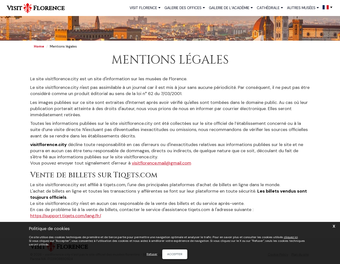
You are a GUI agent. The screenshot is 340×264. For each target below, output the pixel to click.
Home (39, 46)
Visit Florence (145, 7)
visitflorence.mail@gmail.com (161, 163)
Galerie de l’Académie (231, 7)
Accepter (174, 254)
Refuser (152, 254)
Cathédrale (270, 7)
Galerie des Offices (184, 7)
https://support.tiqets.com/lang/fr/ (65, 216)
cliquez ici (291, 237)
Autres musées (303, 7)
